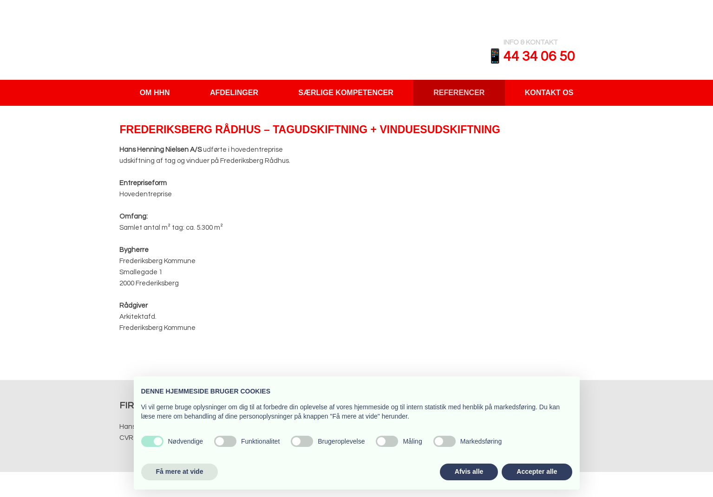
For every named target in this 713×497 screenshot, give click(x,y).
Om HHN (155, 93)
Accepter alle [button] (537, 471)
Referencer (458, 93)
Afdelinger (234, 93)
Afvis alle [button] (469, 471)
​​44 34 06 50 (539, 56)
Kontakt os (549, 93)
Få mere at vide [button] (179, 471)
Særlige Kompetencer (345, 93)
